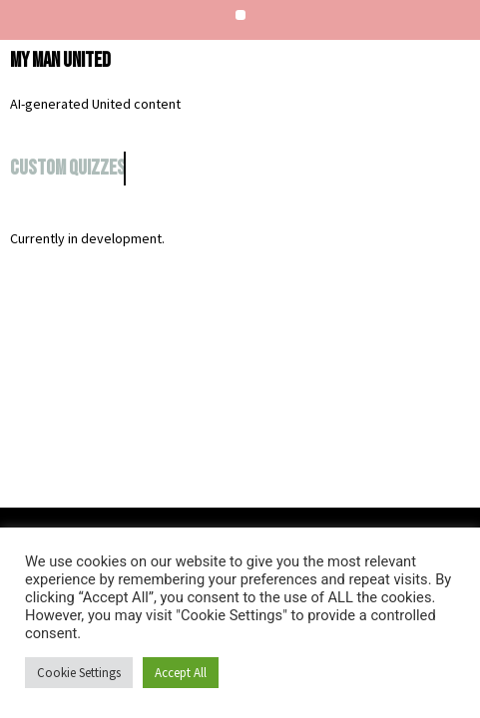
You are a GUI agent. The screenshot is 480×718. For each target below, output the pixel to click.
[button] (240, 15)
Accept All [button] (181, 672)
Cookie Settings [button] (79, 672)
